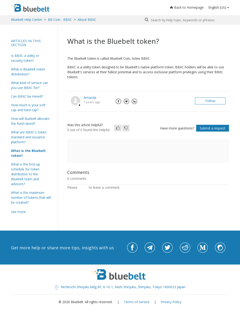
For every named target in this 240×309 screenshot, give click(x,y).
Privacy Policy (171, 302)
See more (18, 212)
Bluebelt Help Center (26, 19)
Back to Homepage (187, 7)
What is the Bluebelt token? (28, 153)
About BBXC (87, 19)
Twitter (126, 101)
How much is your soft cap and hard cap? (28, 107)
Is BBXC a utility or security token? (25, 58)
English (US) (217, 7)
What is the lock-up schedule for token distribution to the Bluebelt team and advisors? (25, 174)
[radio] (117, 128)
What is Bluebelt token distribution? (28, 71)
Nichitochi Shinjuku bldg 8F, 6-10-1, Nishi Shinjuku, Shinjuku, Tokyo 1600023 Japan (120, 287)
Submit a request (212, 128)
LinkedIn (134, 101)
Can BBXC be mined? (27, 96)
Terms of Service (137, 302)
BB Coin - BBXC (60, 19)
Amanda (90, 97)
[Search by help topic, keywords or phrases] (185, 20)
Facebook (118, 101)
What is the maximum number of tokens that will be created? (31, 197)
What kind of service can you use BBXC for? (29, 85)
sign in (83, 187)
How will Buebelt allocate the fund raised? (30, 121)
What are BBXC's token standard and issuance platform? (28, 137)
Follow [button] (210, 101)
